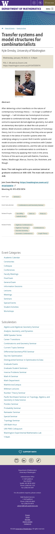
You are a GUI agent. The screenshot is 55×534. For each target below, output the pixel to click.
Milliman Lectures (11, 389)
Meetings (8, 294)
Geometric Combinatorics (24, 233)
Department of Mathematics (21, 9)
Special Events (10, 303)
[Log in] (34, 3)
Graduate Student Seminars (16, 368)
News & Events (10, 28)
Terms (27, 517)
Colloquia (8, 266)
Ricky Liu (43, 214)
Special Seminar (10, 416)
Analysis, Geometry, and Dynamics (18, 331)
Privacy (27, 515)
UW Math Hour (10, 424)
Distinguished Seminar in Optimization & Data (23, 360)
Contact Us (27, 524)
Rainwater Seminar (12, 412)
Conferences (9, 270)
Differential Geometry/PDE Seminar (19, 351)
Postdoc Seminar (11, 404)
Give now (49, 3)
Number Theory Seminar (14, 393)
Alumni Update (27, 522)
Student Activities (11, 307)
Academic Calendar (12, 257)
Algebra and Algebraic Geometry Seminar (21, 327)
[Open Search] (40, 3)
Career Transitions (12, 339)
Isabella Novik (20, 216)
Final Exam (8, 278)
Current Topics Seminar (14, 347)
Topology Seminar (12, 420)
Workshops (9, 311)
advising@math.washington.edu (27, 506)
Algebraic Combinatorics (24, 225)
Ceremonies (9, 261)
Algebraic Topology (22, 228)
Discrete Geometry (22, 231)
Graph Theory (42, 233)
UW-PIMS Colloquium (13, 428)
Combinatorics (39, 228)
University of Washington (24, 529)
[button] (25, 83)
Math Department (11, 380)
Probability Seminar (12, 408)
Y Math (7, 437)
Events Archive (21, 28)
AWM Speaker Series (13, 335)
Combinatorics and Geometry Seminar (31, 205)
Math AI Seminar (11, 376)
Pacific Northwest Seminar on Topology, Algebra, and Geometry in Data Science (27, 398)
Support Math (27, 452)
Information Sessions (13, 286)
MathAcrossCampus (12, 384)
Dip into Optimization (13, 356)
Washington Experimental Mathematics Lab (22, 433)
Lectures (7, 290)
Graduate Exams (11, 364)
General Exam (10, 282)
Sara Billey (19, 214)
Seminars (17, 197)
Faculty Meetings (11, 274)
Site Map (27, 520)
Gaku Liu (31, 214)
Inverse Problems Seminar (15, 372)
